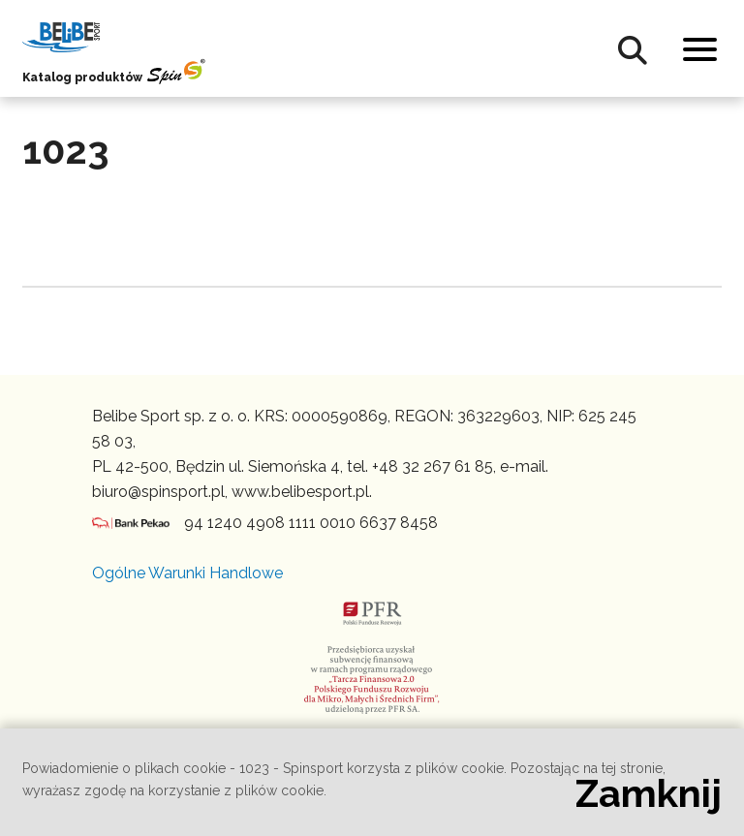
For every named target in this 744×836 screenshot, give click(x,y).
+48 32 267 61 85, (434, 466)
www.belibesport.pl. (302, 491)
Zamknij (648, 793)
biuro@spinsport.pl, (160, 491)
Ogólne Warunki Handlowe (187, 573)
